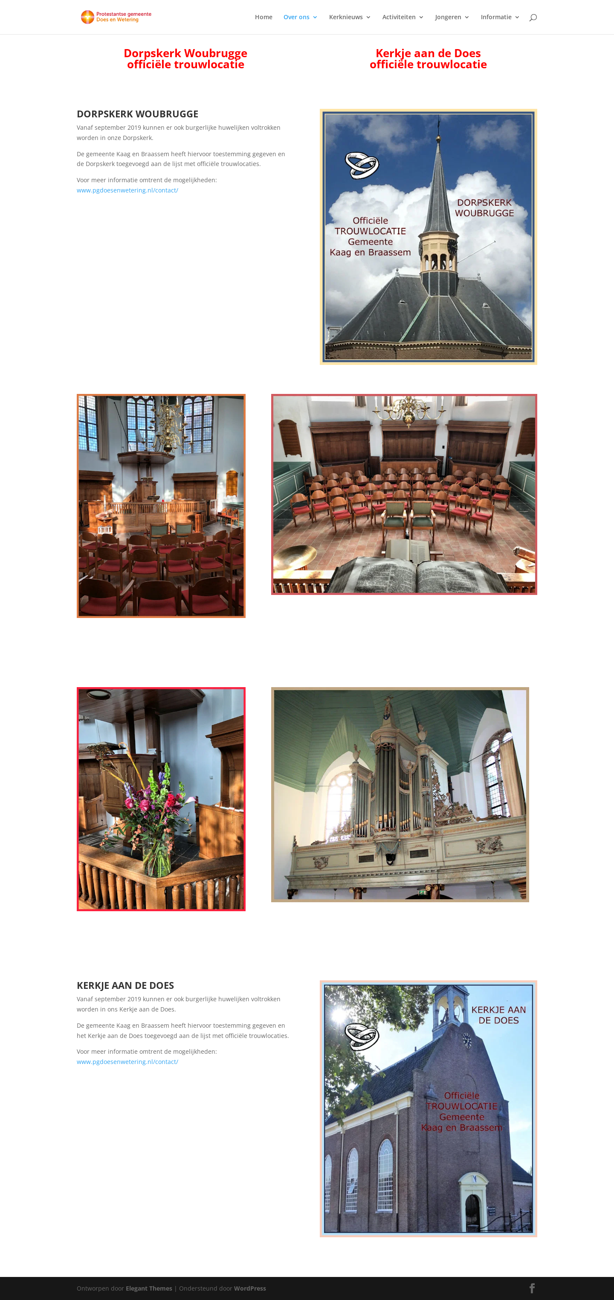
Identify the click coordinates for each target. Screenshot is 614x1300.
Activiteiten (399, 17)
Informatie (496, 17)
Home (263, 17)
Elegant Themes (149, 1288)
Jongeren (448, 17)
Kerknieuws (346, 17)
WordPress (250, 1288)
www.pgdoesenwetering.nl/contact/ (127, 190)
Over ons (297, 17)
